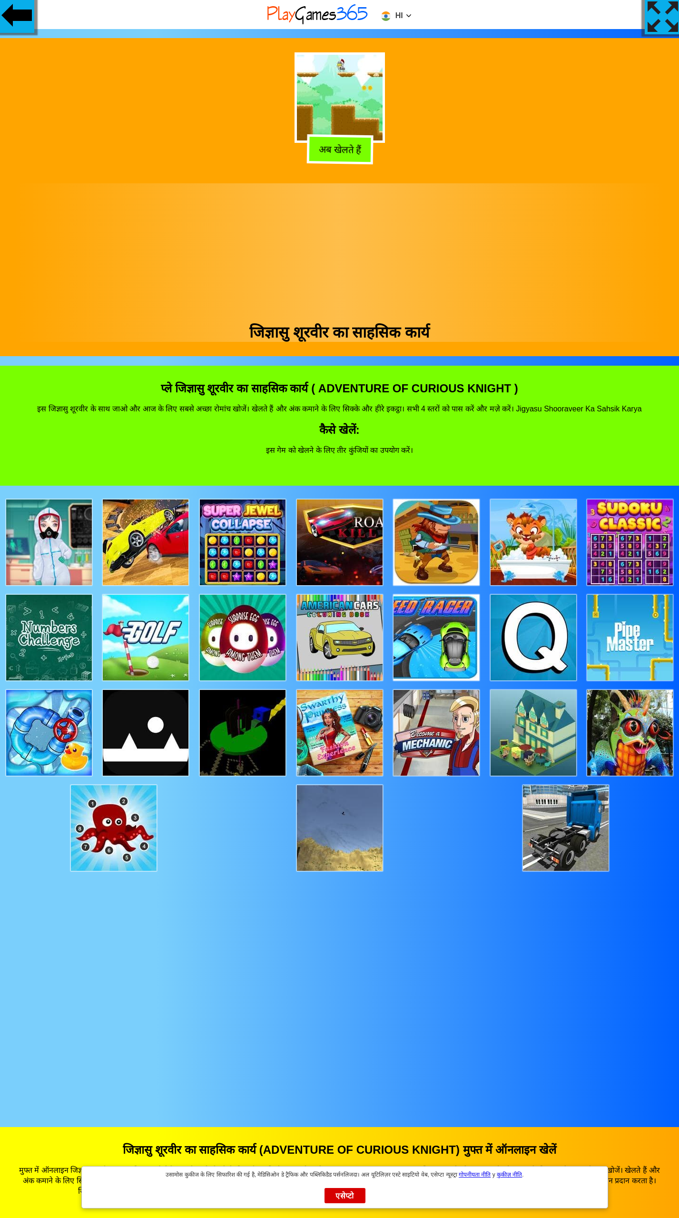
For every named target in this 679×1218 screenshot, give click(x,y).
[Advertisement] (339, 250)
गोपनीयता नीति (475, 1174)
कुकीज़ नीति (509, 1174)
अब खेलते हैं (338, 149)
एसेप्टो (344, 1196)
